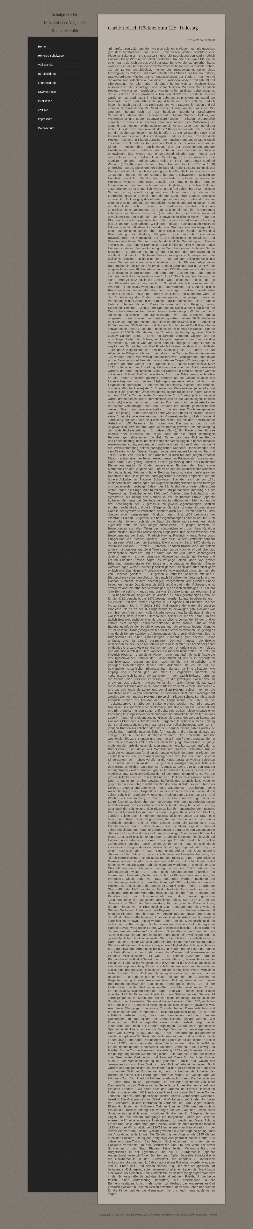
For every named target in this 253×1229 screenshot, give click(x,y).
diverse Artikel (47, 92)
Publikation (45, 101)
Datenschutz (46, 128)
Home (42, 46)
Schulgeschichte (65, 14)
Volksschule (45, 64)
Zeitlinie (43, 110)
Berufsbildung (47, 73)
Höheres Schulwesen (51, 55)
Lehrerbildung (47, 82)
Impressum (45, 119)
